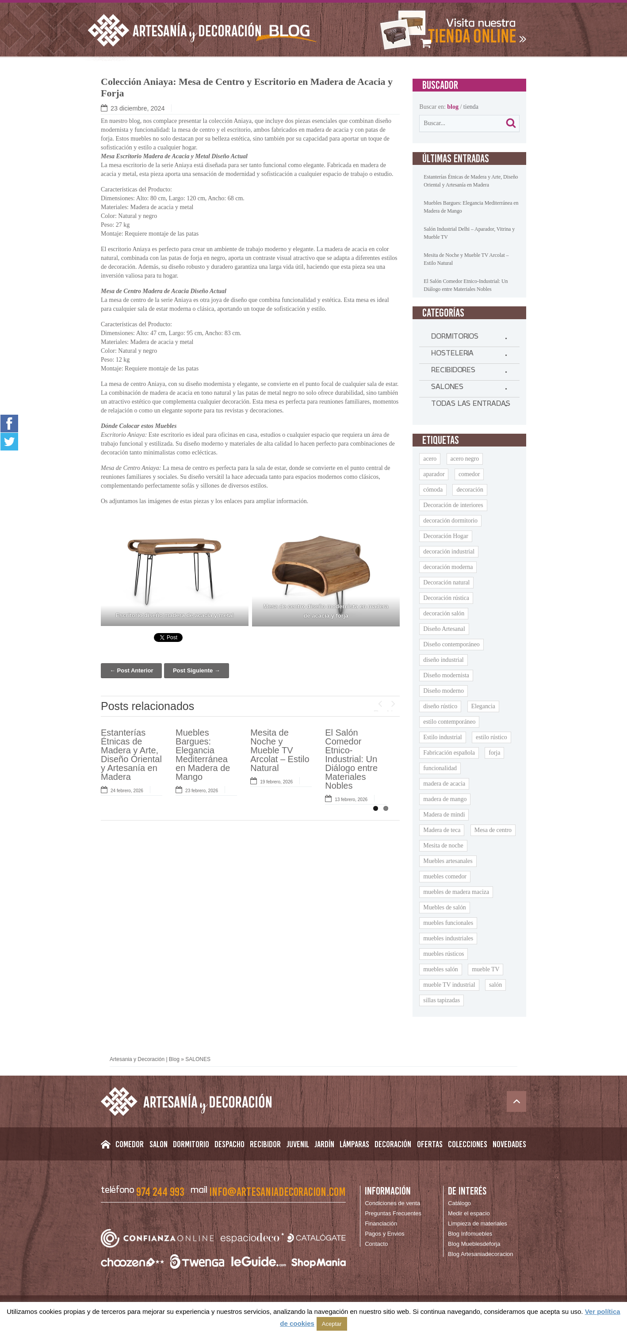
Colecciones (467, 1144)
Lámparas (354, 1144)
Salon (158, 1144)
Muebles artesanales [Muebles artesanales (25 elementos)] (447, 861)
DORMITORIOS (454, 338)
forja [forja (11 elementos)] (494, 752)
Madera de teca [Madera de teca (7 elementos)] (441, 830)
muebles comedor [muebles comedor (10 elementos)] (444, 876)
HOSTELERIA (452, 355)
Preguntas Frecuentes (393, 1213)
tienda (470, 106)
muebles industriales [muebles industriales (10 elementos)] (448, 938)
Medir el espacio (469, 1213)
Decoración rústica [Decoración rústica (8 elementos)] (446, 598)
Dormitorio (191, 1144)
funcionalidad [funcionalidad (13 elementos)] (440, 768)
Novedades (509, 1144)
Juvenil (298, 1144)
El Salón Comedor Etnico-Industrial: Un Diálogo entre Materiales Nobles (351, 759)
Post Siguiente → (196, 670)
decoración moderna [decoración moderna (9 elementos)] (448, 567)
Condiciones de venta (392, 1203)
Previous (379, 710)
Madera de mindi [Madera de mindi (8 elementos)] (444, 814)
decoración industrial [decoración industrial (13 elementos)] (448, 551)
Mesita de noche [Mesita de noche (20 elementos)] (443, 845)
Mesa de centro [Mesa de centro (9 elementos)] (493, 830)
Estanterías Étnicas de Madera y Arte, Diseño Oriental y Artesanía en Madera (131, 755)
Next (393, 710)
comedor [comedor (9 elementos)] (469, 474)
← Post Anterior (131, 670)
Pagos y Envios (385, 1234)
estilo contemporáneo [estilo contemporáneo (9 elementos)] (449, 721)
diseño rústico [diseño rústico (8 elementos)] (440, 706)
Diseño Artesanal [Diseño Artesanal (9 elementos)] (444, 629)
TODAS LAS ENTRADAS (470, 405)
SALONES (447, 388)
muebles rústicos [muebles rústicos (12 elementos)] (443, 953)
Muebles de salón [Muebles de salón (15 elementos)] (444, 907)
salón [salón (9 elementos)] (495, 984)
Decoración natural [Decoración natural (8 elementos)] (446, 582)
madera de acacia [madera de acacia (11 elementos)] (444, 783)
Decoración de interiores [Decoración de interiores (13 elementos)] (453, 505)
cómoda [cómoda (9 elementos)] (433, 489)
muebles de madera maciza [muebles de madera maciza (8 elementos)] (456, 892)
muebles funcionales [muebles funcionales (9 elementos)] (448, 923)
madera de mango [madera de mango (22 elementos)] (444, 799)
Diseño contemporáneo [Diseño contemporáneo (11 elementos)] (451, 644)
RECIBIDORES (453, 371)
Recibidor (265, 1144)
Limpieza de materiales (477, 1223)
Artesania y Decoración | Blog (145, 1059)
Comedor (129, 1144)
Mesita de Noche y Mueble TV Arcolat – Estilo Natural (279, 750)
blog (453, 106)
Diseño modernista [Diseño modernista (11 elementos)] (446, 675)
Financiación (381, 1223)
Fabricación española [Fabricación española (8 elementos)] (449, 752)
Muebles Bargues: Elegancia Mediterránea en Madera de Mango (203, 755)
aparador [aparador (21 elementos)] (433, 474)
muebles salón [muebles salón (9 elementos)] (440, 969)
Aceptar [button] (332, 1324)
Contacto (376, 1244)
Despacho (229, 1144)
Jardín (324, 1144)
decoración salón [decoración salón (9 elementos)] (443, 613)
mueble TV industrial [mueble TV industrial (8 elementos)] (449, 984)
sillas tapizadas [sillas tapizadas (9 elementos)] (441, 1000)
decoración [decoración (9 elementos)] (469, 489)
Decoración (393, 1144)
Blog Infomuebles (470, 1234)
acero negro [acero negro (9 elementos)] (465, 458)
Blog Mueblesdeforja (474, 1244)
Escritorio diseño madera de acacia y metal (175, 615)
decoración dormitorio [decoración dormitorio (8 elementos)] (450, 520)
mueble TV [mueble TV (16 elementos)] (485, 969)
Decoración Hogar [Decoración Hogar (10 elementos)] (445, 536)
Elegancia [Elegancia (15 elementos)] (483, 706)
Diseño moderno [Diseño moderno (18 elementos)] (443, 690)
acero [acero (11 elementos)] (429, 458)
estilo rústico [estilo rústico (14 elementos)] (491, 737)
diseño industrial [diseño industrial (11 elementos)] (443, 660)
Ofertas (430, 1144)
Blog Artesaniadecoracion (480, 1254)
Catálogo (459, 1203)
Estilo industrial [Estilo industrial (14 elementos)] (442, 737)
